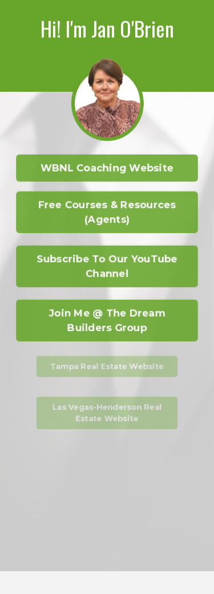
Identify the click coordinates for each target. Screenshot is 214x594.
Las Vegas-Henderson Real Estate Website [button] (107, 412)
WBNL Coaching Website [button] (107, 168)
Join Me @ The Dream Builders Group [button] (107, 320)
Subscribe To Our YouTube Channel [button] (107, 266)
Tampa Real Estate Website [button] (107, 365)
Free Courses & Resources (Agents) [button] (107, 211)
